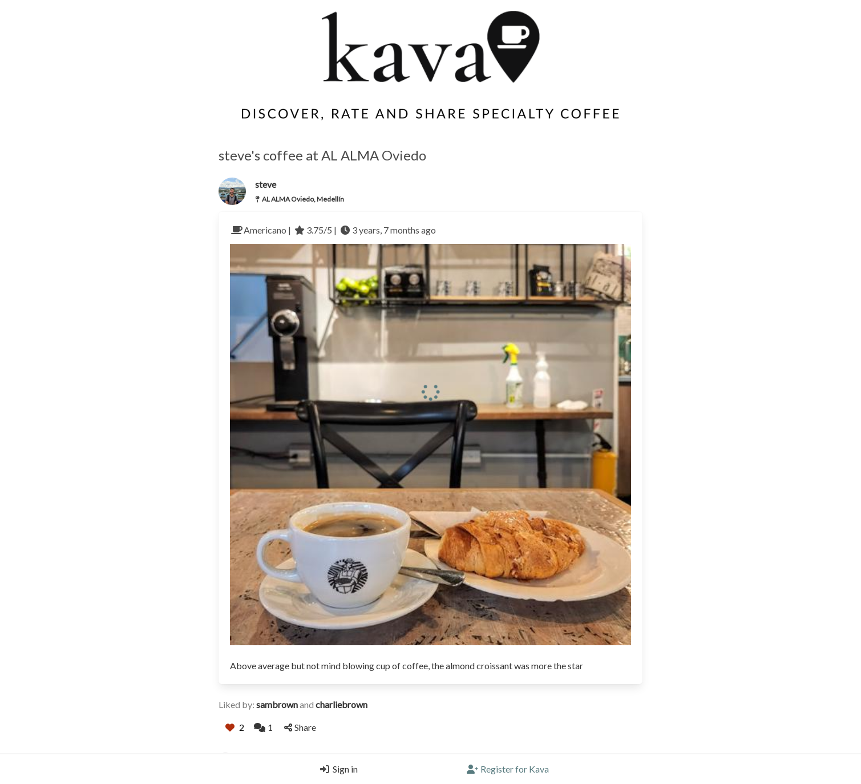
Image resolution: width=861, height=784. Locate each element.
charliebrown (341, 704)
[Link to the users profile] (232, 191)
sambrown (278, 704)
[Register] (508, 769)
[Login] (336, 769)
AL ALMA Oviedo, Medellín (303, 199)
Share (300, 727)
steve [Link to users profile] (265, 184)
